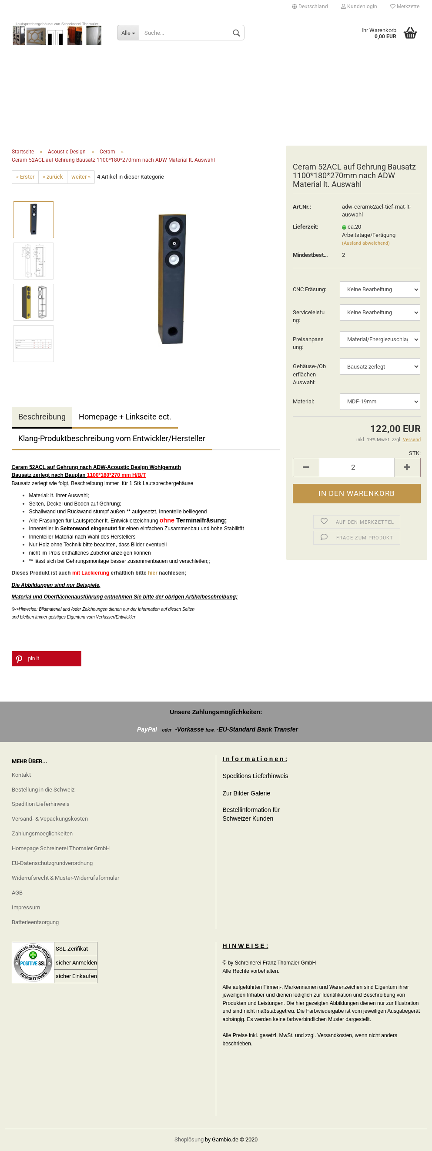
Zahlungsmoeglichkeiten (42, 833)
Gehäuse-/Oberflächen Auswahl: (309, 374)
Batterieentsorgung (35, 922)
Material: (303, 401)
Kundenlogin (359, 6)
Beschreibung (42, 416)
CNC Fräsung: (309, 289)
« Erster (25, 176)
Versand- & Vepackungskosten (50, 818)
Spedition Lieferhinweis (41, 804)
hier (153, 573)
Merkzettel (405, 6)
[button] (46, 658)
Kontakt (21, 775)
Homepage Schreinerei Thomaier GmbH (61, 848)
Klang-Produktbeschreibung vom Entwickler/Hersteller (111, 438)
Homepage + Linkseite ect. (125, 416)
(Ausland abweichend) (366, 243)
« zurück (53, 176)
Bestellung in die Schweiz (43, 789)
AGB (17, 892)
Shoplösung (189, 1139)
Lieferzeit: (305, 226)
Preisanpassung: (308, 343)
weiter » (80, 176)
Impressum (26, 907)
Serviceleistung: (309, 316)
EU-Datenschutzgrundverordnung (52, 863)
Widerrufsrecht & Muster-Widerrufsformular (65, 878)
